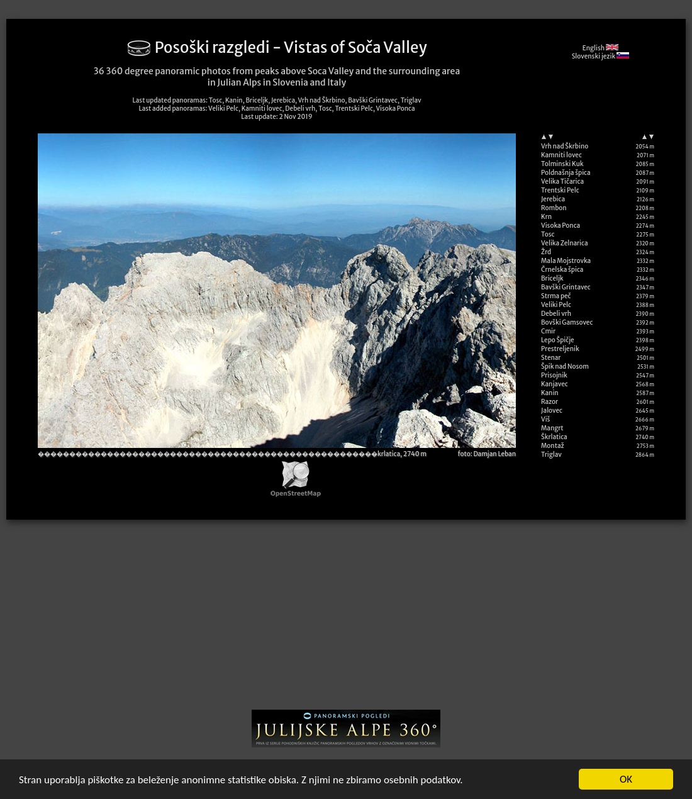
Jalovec (551, 410)
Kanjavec (554, 384)
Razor (549, 402)
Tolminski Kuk (562, 164)
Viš (545, 419)
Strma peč (556, 296)
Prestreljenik (560, 349)
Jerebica (553, 199)
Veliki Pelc (556, 305)
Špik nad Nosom (565, 366)
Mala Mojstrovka (566, 261)
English (600, 48)
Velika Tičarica (562, 181)
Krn (546, 217)
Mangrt (552, 428)
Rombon (554, 208)
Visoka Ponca (560, 225)
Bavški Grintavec (566, 287)
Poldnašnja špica (566, 173)
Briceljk (552, 278)
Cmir (548, 331)
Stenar (551, 358)
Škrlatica (554, 437)
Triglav (551, 454)
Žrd (546, 252)
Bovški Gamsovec (567, 322)
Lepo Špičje (557, 340)
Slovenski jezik (600, 56)
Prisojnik (554, 375)
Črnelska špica (562, 269)
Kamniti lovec (561, 155)
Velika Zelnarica (564, 243)
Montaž (552, 446)
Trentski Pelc (560, 190)
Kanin (550, 393)
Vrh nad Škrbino (564, 146)
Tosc (547, 234)
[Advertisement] (346, 619)
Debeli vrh (556, 314)
